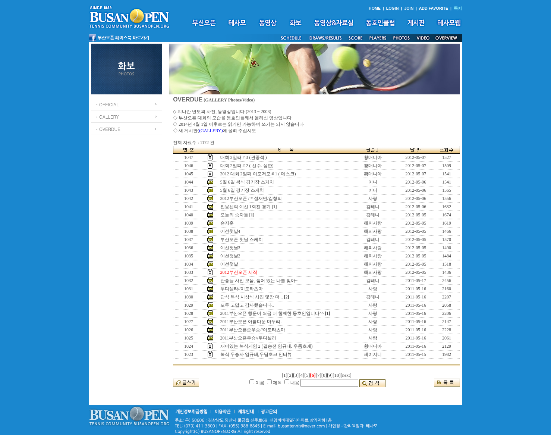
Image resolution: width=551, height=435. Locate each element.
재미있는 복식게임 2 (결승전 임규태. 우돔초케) (266, 346)
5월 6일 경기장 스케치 (242, 190)
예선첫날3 (230, 247)
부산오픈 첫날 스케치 (241, 239)
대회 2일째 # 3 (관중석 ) (243, 157)
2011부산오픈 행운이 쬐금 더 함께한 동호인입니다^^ (272, 313)
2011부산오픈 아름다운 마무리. (251, 321)
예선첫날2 (230, 256)
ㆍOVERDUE (107, 129)
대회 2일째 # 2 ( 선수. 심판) (247, 165)
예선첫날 (229, 264)
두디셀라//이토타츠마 (241, 288)
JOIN (408, 8)
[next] (346, 375)
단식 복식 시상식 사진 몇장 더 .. (251, 297)
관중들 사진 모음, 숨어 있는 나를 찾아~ (259, 280)
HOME (375, 8)
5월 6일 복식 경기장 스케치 (247, 182)
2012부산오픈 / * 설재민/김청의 (251, 198)
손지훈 (227, 223)
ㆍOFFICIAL (107, 104)
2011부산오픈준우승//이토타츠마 (252, 329)
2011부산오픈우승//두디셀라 (248, 338)
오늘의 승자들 (234, 215)
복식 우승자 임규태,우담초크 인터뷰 (256, 354)
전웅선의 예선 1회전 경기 (245, 206)
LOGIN (392, 8)
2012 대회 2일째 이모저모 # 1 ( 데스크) (258, 173)
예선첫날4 (230, 231)
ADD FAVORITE (433, 8)
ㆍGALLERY (107, 116)
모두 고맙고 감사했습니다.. (247, 305)
